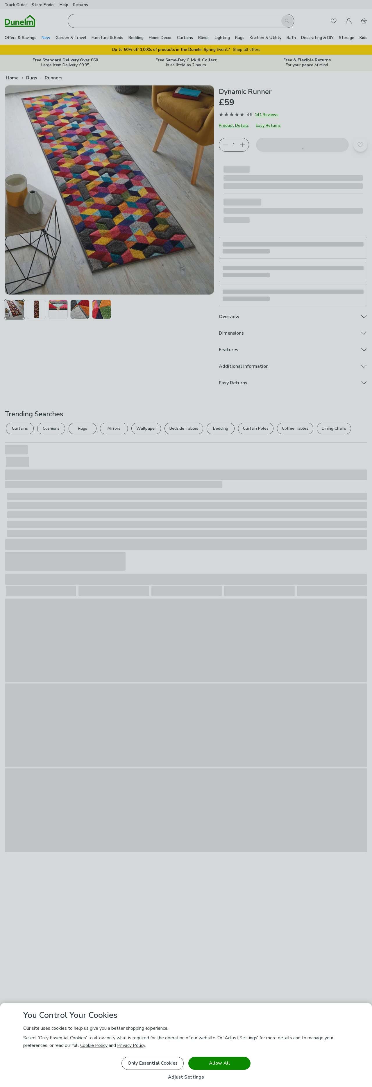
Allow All (219, 1063)
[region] (186, 1045)
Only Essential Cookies (153, 1063)
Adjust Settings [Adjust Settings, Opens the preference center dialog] (186, 1077)
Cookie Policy (94, 1045)
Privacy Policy (131, 1045)
